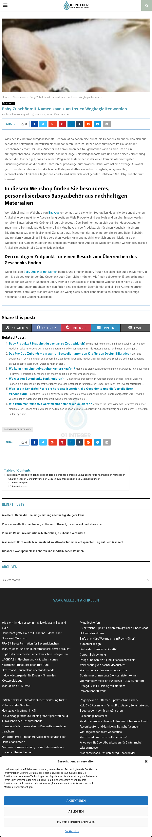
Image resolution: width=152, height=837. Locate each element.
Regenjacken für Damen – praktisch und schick (109, 700)
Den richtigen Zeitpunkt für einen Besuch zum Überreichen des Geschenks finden (56, 478)
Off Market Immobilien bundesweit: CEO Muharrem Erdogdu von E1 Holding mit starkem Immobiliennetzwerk (112, 686)
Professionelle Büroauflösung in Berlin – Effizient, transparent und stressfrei (52, 524)
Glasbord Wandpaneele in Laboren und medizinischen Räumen (43, 551)
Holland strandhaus (92, 633)
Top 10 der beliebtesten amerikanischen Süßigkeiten (35, 654)
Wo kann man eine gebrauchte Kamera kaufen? (42, 368)
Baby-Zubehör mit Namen (40, 272)
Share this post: (20, 482)
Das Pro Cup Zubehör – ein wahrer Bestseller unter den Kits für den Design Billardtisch (70, 353)
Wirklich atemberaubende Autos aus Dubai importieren (114, 721)
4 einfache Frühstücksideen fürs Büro (25, 664)
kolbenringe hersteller (93, 715)
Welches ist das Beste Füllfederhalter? (103, 737)
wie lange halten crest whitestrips (101, 731)
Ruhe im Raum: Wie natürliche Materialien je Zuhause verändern (43, 533)
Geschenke (8, 103)
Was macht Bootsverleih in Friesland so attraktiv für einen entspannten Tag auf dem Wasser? (63, 542)
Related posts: (19, 486)
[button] (146, 761)
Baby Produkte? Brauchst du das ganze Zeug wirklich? (47, 343)
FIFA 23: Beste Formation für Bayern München (30, 643)
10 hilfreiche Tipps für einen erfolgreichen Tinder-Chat (114, 628)
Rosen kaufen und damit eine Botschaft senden (110, 726)
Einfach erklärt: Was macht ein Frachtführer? (108, 638)
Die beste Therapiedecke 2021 (99, 649)
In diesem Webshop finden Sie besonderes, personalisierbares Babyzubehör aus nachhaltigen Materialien (66, 474)
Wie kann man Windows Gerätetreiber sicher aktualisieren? (50, 404)
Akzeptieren (76, 800)
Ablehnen (76, 811)
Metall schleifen (90, 622)
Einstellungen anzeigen (76, 822)
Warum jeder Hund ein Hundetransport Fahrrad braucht (36, 648)
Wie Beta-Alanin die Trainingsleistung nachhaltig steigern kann (43, 515)
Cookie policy (72, 831)
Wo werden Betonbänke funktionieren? (36, 378)
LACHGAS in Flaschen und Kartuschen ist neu (30, 659)
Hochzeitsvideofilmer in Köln (19, 710)
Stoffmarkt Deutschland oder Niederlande (28, 670)
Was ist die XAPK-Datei (16, 686)
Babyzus (54, 212)
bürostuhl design (90, 643)
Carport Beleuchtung (93, 654)
